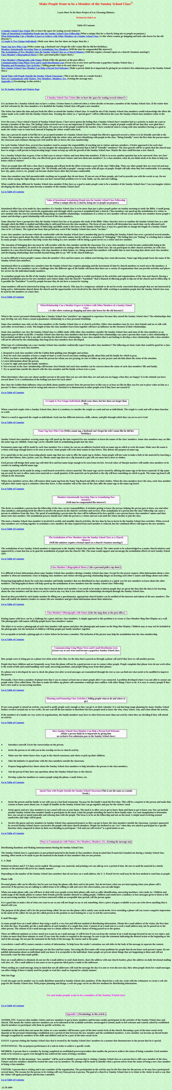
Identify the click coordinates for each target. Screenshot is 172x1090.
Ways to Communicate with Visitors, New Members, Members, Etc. (34, 78)
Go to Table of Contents (12, 192)
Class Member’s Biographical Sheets (19, 55)
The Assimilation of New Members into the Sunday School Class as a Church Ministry (43, 52)
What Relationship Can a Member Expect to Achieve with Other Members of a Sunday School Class (49, 36)
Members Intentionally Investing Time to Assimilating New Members (34, 49)
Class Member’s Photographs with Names (21, 60)
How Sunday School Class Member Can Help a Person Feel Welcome (34, 68)
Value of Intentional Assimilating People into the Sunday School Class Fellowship (40, 33)
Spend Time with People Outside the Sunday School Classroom (31, 76)
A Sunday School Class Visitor (15, 31)
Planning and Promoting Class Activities (20, 65)
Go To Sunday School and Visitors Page (20, 89)
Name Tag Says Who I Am (14, 46)
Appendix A (7, 81)
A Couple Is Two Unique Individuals (18, 41)
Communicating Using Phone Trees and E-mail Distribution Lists (32, 62)
